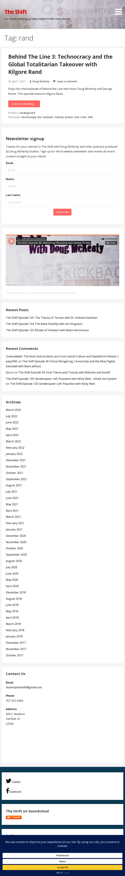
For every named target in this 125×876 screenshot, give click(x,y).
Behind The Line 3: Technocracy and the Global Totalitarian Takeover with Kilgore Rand (60, 64)
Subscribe (62, 212)
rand (76, 117)
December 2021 (16, 460)
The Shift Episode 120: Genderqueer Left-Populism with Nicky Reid (52, 384)
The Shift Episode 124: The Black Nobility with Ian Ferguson (44, 324)
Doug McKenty (40, 81)
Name (10, 179)
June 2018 (12, 605)
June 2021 (12, 498)
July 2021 (11, 492)
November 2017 (16, 649)
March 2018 (13, 624)
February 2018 (15, 630)
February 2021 (15, 523)
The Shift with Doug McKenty (17, 293)
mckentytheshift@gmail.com (24, 687)
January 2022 (14, 454)
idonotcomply (28, 117)
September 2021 (16, 479)
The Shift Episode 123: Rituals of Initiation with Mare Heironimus (47, 330)
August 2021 (14, 485)
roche (83, 117)
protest (69, 117)
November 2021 (16, 466)
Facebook (14, 791)
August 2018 (14, 599)
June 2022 (12, 422)
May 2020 (12, 580)
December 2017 (16, 643)
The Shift (15, 11)
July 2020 (11, 567)
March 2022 (13, 441)
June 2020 (12, 573)
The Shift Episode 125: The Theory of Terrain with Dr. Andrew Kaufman (51, 318)
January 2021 (14, 529)
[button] (119, 8)
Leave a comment (67, 81)
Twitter (13, 781)
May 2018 (12, 611)
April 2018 (12, 617)
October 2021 (14, 473)
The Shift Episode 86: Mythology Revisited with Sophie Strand (52, 293)
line (39, 117)
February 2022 (15, 448)
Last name (13, 195)
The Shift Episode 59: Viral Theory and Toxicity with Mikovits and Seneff (64, 372)
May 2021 (12, 504)
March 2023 (13, 410)
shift (90, 117)
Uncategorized (27, 112)
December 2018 (16, 592)
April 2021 (12, 510)
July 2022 (11, 416)
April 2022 (12, 435)
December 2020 (16, 536)
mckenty (59, 117)
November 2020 (16, 542)
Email (9, 163)
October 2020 (14, 548)
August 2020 (14, 561)
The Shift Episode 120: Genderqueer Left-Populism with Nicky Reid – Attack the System (61, 379)
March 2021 (13, 517)
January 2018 (14, 636)
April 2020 (12, 586)
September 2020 (16, 554)
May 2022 (12, 429)
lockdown (48, 117)
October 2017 (14, 655)
